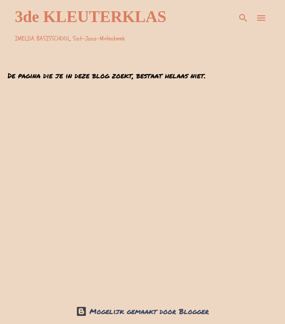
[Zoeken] (243, 18)
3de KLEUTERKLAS (90, 17)
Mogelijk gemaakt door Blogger (142, 311)
